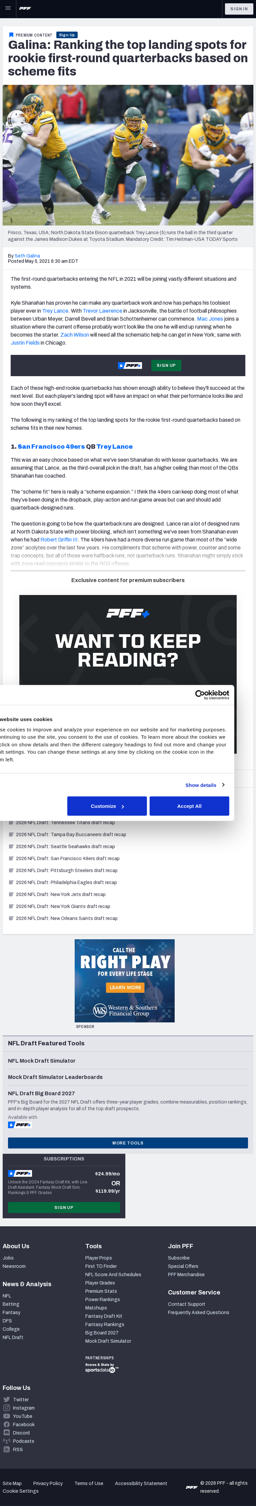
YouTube (22, 1416)
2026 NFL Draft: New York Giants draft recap (59, 906)
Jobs (8, 1258)
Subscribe (179, 1258)
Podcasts (23, 1441)
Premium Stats (101, 1291)
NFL (7, 1295)
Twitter (21, 1399)
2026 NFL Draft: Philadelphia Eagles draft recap (62, 882)
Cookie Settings (21, 1491)
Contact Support (186, 1304)
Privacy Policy (48, 1483)
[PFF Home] (25, 9)
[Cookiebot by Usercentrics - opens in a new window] (219, 695)
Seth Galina (27, 255)
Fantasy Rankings (104, 1324)
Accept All (208, 806)
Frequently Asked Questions (198, 1312)
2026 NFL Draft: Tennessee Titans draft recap (61, 822)
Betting (11, 1304)
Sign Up (67, 35)
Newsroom (14, 1266)
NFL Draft (13, 1337)
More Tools (128, 1143)
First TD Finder (101, 1266)
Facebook (24, 1424)
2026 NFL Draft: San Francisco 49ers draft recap (64, 858)
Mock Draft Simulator (108, 1341)
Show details (220, 785)
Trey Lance (55, 311)
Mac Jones (210, 319)
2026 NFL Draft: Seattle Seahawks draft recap (61, 846)
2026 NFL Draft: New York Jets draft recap (57, 894)
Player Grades (100, 1282)
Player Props (98, 1258)
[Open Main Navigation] (8, 9)
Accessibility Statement (141, 1483)
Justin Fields (25, 343)
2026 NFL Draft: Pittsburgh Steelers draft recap (63, 870)
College (11, 1329)
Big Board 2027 (102, 1332)
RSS (18, 1449)
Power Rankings (102, 1299)
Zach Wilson (74, 335)
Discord (21, 1433)
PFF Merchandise (186, 1274)
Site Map (12, 1483)
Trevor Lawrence (102, 311)
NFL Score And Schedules (113, 1274)
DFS (7, 1320)
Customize (127, 806)
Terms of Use (88, 1483)
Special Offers (183, 1266)
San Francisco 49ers (51, 446)
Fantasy (11, 1312)
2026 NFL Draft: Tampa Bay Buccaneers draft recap (67, 834)
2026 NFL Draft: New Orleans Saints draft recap (63, 918)
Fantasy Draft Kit (103, 1316)
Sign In (239, 9)
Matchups (96, 1307)
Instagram (24, 1408)
